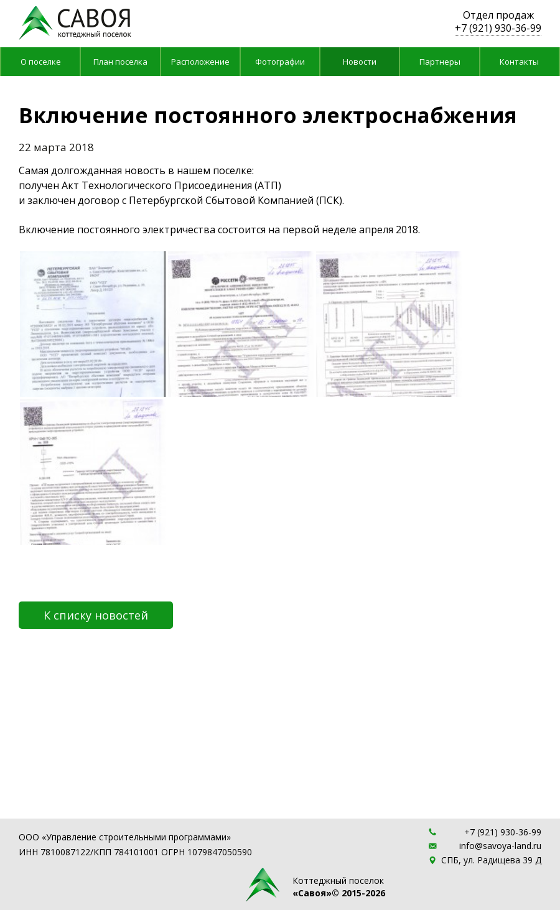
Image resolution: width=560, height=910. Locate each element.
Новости (359, 61)
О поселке (41, 61)
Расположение (200, 61)
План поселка (120, 61)
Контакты (519, 61)
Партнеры (439, 61)
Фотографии (280, 61)
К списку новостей (96, 615)
